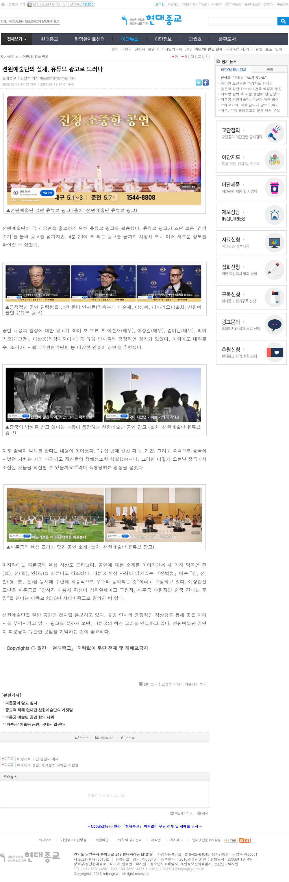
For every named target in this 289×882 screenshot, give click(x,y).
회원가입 (173, 4)
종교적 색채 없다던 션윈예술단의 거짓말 (39, 710)
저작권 (156, 839)
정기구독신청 (233, 4)
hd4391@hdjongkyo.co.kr (183, 868)
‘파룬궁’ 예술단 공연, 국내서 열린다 (35, 724)
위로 (202, 813)
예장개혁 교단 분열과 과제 (38, 759)
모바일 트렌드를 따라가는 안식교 (247, 83)
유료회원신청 (252, 4)
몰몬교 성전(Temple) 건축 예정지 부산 (251, 88)
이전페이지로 (181, 813)
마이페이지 (188, 4)
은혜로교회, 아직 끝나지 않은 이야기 (250, 104)
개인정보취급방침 (73, 839)
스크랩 (128, 737)
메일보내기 (104, 737)
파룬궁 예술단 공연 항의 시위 (29, 717)
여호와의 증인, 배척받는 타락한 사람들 (48, 765)
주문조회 (282, 4)
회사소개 (44, 839)
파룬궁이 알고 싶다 (21, 703)
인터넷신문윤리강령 (206, 839)
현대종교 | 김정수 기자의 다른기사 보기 (175, 683)
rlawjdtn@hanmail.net (57, 77)
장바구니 (268, 4)
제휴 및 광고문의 (130, 839)
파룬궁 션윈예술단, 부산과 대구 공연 (250, 99)
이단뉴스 (12, 56)
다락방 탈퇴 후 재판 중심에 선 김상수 (250, 93)
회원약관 (101, 839)
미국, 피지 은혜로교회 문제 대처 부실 (250, 110)
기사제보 (217, 4)
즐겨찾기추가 (16, 4)
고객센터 (203, 4)
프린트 (81, 737)
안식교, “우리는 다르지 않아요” (243, 77)
